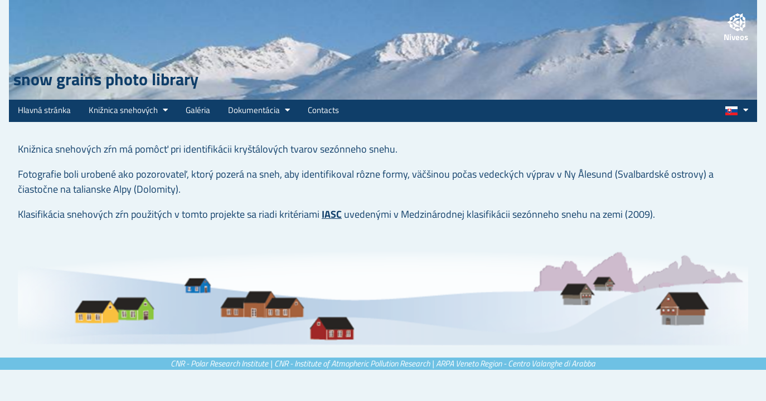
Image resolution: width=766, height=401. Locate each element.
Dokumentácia (259, 110)
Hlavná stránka (44, 110)
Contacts (323, 110)
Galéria (198, 110)
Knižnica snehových (128, 110)
